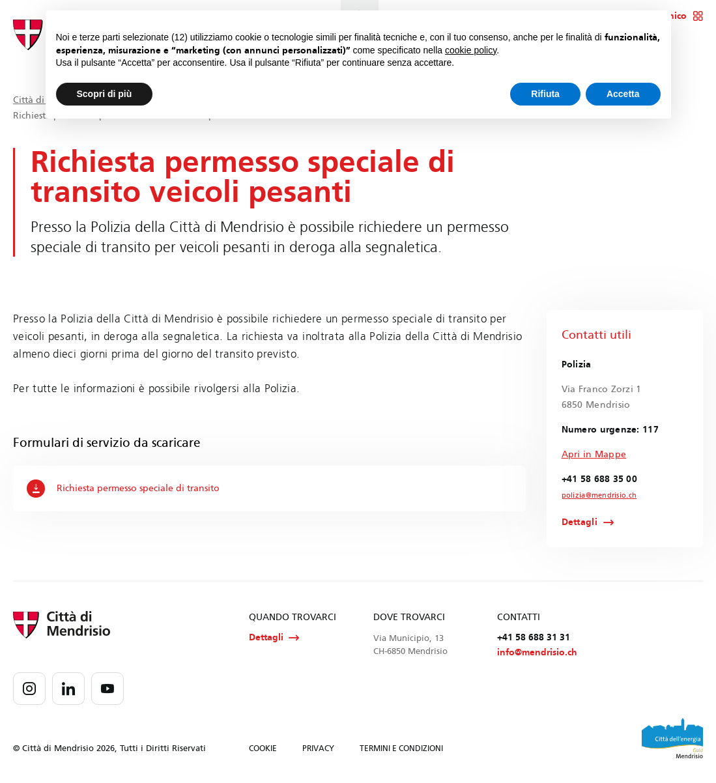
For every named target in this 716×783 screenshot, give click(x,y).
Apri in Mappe (594, 454)
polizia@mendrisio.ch (596, 496)
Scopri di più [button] (104, 94)
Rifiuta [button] (545, 94)
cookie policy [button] (470, 50)
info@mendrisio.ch (537, 653)
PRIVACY (318, 749)
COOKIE (263, 749)
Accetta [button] (623, 94)
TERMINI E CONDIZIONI (401, 749)
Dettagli (579, 522)
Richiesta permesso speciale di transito (123, 488)
